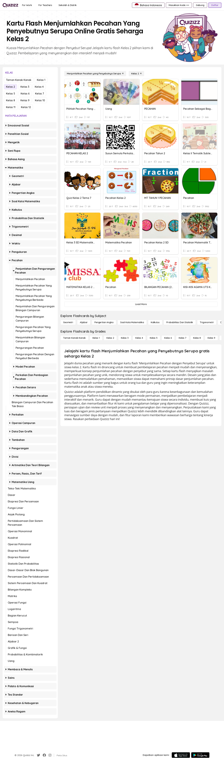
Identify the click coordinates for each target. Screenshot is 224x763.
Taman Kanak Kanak (18, 80)
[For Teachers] (45, 5)
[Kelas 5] (153, 337)
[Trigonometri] (206, 322)
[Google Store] (200, 755)
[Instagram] (50, 755)
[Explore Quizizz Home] (10, 5)
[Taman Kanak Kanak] (74, 337)
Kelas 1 (41, 80)
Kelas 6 (25, 93)
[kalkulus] (155, 322)
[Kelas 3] (124, 337)
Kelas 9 (24, 100)
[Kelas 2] (136, 73)
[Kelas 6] (168, 337)
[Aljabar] (83, 322)
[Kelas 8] (197, 337)
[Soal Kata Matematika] (132, 322)
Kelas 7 (39, 93)
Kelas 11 (10, 107)
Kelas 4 (39, 86)
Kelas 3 (24, 86)
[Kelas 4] (139, 337)
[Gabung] (200, 5)
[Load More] (141, 304)
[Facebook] (44, 755)
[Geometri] (68, 322)
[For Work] (27, 5)
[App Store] (181, 755)
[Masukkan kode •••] (179, 5)
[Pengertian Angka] (104, 322)
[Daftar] (214, 5)
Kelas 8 (10, 100)
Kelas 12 (26, 107)
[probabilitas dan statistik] (180, 322)
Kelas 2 (10, 86)
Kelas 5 (10, 93)
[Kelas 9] (211, 337)
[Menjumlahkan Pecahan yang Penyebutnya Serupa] (95, 73)
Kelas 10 (40, 100)
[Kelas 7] (182, 337)
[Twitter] (38, 755)
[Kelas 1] (96, 337)
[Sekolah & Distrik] (67, 5)
